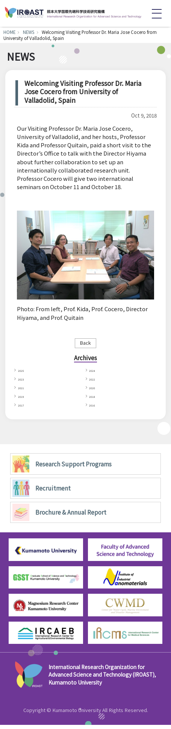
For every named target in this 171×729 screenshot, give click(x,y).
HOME (9, 32)
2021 (23, 389)
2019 (23, 398)
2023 (23, 380)
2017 (23, 407)
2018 (94, 398)
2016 (94, 407)
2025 (23, 371)
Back (85, 343)
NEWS (28, 32)
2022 (94, 380)
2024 (94, 371)
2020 (94, 389)
